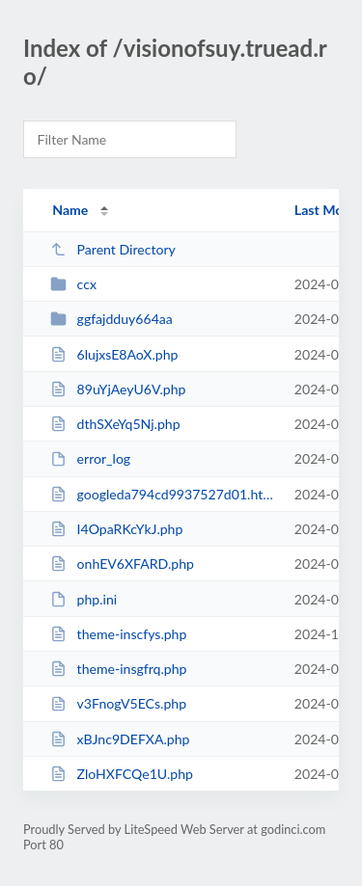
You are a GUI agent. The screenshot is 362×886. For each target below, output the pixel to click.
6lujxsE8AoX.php (114, 354)
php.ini (83, 599)
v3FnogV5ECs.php (118, 703)
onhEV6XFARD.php (122, 563)
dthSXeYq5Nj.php (115, 424)
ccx (73, 284)
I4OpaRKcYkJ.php (116, 529)
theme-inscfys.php (118, 634)
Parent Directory (113, 249)
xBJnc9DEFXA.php (119, 739)
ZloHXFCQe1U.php (121, 773)
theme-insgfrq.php (118, 668)
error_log (90, 458)
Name (70, 209)
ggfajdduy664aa (111, 318)
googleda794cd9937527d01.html (163, 494)
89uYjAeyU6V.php (117, 389)
